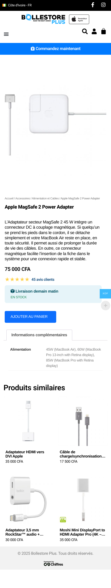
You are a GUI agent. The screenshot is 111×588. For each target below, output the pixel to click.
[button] (6, 34)
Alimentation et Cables (45, 198)
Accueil (9, 198)
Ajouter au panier (29, 317)
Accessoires (22, 198)
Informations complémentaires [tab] (39, 335)
